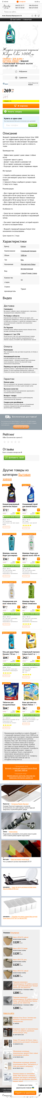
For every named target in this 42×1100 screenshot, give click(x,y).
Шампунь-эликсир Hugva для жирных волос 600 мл (10, 555)
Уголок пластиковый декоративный (20, 859)
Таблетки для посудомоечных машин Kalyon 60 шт (11, 704)
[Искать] (38, 12)
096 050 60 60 (33, 5)
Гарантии (9, 378)
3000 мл (24, 255)
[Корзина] (39, 16)
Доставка (9, 305)
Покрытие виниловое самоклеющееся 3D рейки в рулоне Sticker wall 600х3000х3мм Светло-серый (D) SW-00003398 (25, 1000)
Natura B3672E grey (20, 960)
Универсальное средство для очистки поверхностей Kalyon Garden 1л (21, 777)
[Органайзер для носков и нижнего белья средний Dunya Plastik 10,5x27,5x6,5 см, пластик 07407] (21, 906)
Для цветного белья (28, 264)
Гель (22, 260)
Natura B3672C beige (20, 948)
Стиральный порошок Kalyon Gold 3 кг (31, 653)
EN (37, 1)
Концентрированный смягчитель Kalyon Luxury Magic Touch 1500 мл (11, 507)
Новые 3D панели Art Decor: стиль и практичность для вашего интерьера (25, 1041)
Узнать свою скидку (12, 517)
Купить (33, 125)
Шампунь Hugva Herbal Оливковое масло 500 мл (29, 603)
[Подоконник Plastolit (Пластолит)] (21, 794)
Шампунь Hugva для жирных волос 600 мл (31, 554)
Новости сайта (8, 1013)
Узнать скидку (13, 111)
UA (35, 1)
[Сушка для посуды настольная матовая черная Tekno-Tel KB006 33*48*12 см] (21, 877)
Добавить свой (14, 457)
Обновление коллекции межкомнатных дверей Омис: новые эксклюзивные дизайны (25, 1053)
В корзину (21, 105)
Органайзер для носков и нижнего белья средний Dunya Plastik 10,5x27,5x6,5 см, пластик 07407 (20, 917)
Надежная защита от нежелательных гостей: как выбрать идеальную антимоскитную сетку (25, 1031)
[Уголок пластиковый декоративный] (21, 849)
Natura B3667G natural (20, 937)
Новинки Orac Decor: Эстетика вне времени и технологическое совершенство (24, 1019)
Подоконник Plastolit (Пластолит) (20, 804)
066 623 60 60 (33, 8)
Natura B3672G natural (20, 971)
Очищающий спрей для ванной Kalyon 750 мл (30, 506)
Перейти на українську (25, 1092)
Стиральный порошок (28, 251)
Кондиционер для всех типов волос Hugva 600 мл (10, 603)
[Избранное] (32, 16)
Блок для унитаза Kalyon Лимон (29, 703)
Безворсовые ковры (19, 939)
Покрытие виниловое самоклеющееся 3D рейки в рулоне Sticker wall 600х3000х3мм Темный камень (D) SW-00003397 (25, 985)
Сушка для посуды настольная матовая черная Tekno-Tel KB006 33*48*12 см (19, 888)
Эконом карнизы (13, 832)
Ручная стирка (31, 273)
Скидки (21, 2)
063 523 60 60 (19, 8)
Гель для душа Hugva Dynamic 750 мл (11, 653)
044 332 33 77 (19, 5)
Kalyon (30, 84)
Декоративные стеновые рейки (23, 989)
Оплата (8, 346)
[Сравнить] (35, 16)
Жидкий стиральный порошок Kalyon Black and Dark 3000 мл (21, 769)
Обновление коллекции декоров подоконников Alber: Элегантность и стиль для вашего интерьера (25, 1064)
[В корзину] (18, 509)
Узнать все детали (21, 427)
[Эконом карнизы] (21, 821)
